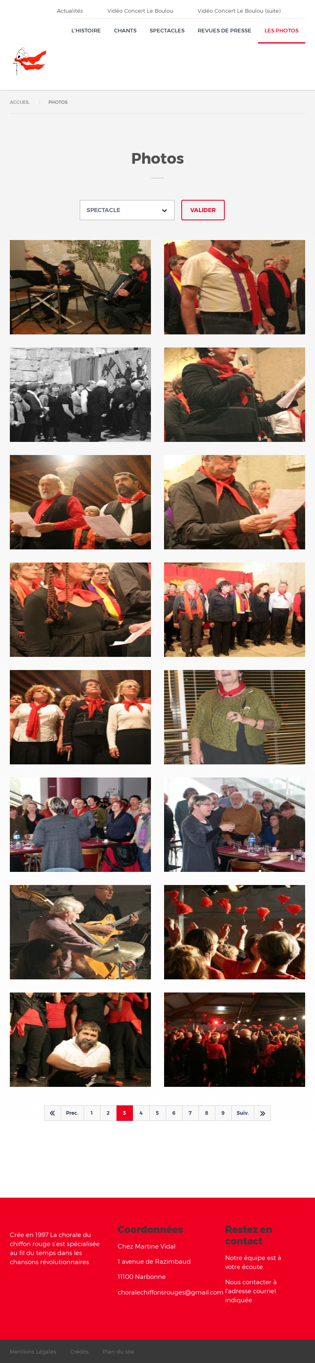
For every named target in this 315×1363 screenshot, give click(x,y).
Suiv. (243, 1113)
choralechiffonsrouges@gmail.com (171, 1292)
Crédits (79, 1351)
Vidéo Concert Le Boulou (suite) (239, 10)
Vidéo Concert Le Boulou (140, 10)
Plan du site (118, 1351)
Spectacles (167, 30)
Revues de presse (224, 30)
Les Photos (282, 30)
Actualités (70, 10)
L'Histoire (86, 30)
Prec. (72, 1113)
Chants (125, 30)
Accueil (20, 102)
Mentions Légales (33, 1351)
